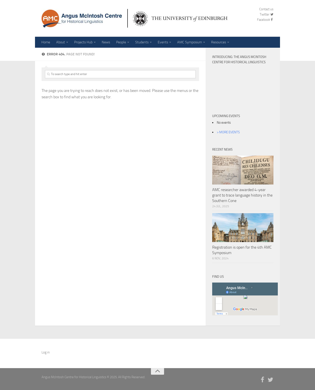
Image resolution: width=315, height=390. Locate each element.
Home (45, 42)
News (106, 42)
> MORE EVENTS (228, 132)
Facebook (265, 20)
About (60, 42)
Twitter (266, 14)
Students (142, 42)
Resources (218, 42)
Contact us (266, 9)
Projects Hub (83, 42)
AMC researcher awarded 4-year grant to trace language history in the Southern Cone (242, 195)
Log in (46, 352)
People (121, 42)
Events (163, 42)
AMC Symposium (189, 42)
